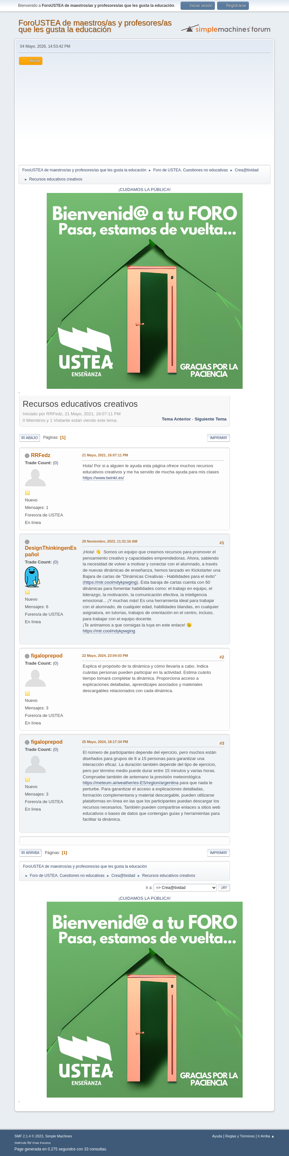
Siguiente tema (211, 419)
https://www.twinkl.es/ (103, 477)
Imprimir (218, 438)
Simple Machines (58, 1136)
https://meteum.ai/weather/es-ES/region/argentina (130, 782)
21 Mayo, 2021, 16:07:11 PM (105, 455)
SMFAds (20, 1143)
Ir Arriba (30, 853)
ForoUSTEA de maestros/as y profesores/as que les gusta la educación (94, 26)
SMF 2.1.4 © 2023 (28, 1136)
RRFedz (41, 455)
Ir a (148, 887)
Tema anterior (176, 419)
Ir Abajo (29, 438)
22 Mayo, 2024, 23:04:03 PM (105, 655)
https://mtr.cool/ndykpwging (110, 582)
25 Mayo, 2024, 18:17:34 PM (105, 742)
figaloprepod (47, 655)
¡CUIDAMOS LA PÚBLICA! (145, 189)
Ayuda (217, 1136)
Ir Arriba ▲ (266, 1136)
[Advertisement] (144, 114)
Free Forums (42, 1143)
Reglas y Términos (240, 1136)
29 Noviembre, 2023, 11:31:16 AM (109, 541)
